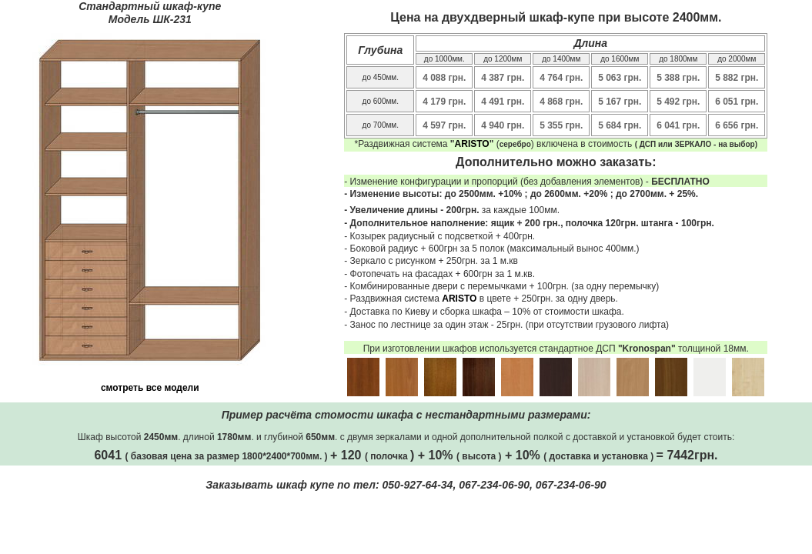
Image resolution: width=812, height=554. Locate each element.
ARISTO (472, 143)
